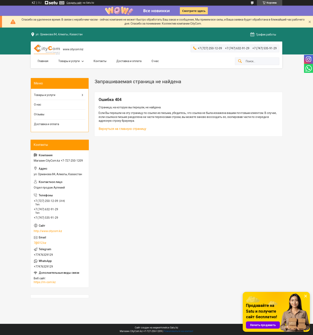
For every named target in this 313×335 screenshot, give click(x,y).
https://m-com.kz (45, 282)
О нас (155, 61)
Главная (43, 61)
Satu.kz (174, 327)
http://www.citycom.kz (48, 231)
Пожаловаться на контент (178, 331)
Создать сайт (74, 2)
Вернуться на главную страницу (122, 129)
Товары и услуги (69, 61)
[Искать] (240, 61)
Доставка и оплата (129, 61)
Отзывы (39, 114)
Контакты (100, 61)
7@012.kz (40, 242)
